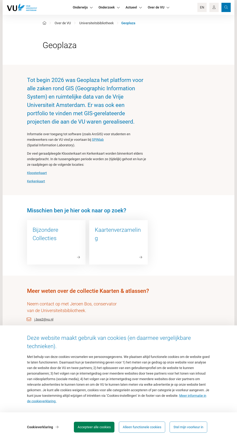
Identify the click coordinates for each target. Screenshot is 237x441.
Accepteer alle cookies (94, 427)
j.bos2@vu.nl (43, 319)
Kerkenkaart (36, 181)
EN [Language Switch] (202, 7)
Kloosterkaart (37, 173)
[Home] (44, 23)
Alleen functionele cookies (142, 427)
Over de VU (63, 23)
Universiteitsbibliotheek (96, 23)
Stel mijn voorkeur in (188, 427)
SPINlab (98, 140)
